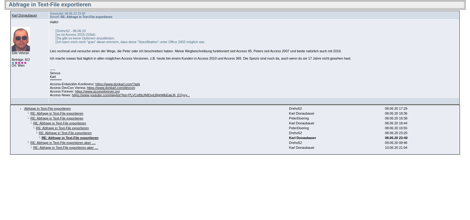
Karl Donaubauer (24, 15)
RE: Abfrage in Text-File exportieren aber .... (63, 143)
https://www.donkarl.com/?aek (118, 84)
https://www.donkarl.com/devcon (111, 88)
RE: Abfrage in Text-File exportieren (56, 113)
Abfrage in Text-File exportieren (47, 108)
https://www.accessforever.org (97, 91)
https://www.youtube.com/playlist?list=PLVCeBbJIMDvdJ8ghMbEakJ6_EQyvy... (131, 95)
